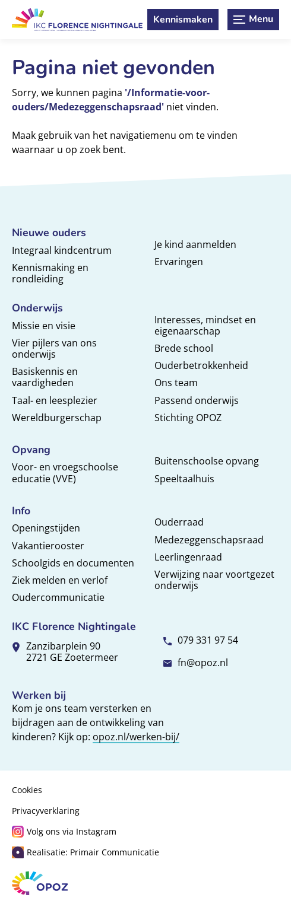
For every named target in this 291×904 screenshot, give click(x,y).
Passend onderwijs (196, 400)
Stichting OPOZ (188, 417)
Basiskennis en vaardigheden (45, 377)
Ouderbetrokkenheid (201, 365)
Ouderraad (179, 522)
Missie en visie (43, 325)
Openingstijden (46, 527)
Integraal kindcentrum (62, 250)
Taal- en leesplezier (54, 400)
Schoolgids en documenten (73, 562)
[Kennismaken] (183, 19)
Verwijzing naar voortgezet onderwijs (214, 580)
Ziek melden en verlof (59, 580)
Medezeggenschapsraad (209, 539)
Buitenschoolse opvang (206, 460)
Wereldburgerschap (57, 417)
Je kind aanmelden (195, 244)
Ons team (176, 382)
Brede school (183, 348)
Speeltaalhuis (184, 478)
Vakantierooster (48, 545)
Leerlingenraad (188, 557)
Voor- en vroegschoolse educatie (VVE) (65, 472)
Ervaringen (178, 261)
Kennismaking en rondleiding (50, 273)
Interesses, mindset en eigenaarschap (205, 325)
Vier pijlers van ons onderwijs (54, 348)
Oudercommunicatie (58, 597)
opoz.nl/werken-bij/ (136, 736)
